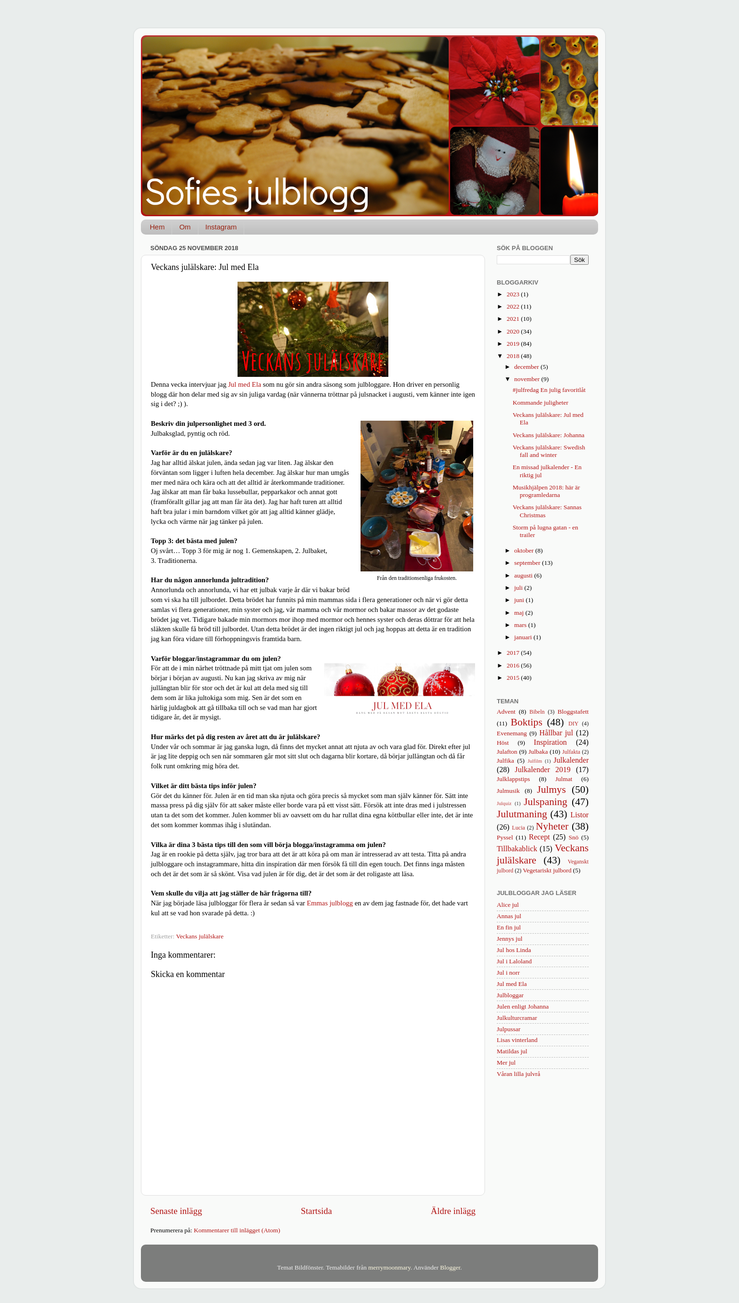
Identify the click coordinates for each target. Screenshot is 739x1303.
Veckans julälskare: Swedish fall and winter (549, 451)
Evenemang (512, 733)
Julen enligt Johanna (523, 1006)
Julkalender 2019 (542, 770)
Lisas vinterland (517, 1039)
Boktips (526, 722)
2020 (514, 331)
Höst (503, 742)
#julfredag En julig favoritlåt (549, 389)
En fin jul (509, 927)
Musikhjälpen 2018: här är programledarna (546, 491)
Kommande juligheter (540, 402)
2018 (514, 355)
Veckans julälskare (199, 936)
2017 (514, 652)
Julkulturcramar (517, 1017)
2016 (514, 665)
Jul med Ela (244, 384)
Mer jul (506, 1062)
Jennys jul (509, 938)
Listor (579, 815)
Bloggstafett (573, 711)
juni (520, 599)
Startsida (316, 1211)
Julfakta (571, 752)
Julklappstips (513, 778)
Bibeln (536, 712)
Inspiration (550, 742)
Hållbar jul (556, 733)
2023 (514, 294)
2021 (514, 318)
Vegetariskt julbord (547, 870)
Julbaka (538, 751)
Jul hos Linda (514, 949)
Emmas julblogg (330, 903)
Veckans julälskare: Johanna (548, 435)
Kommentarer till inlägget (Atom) (237, 1230)
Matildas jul (512, 1051)
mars (521, 624)
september (528, 562)
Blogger (450, 1267)
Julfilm (535, 761)
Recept (539, 837)
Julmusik (508, 790)
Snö (574, 837)
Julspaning (545, 801)
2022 (514, 306)
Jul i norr (508, 972)
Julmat (563, 778)
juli (519, 587)
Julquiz (504, 803)
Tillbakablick (517, 849)
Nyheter (552, 826)
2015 (514, 677)
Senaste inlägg (176, 1211)
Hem (157, 227)
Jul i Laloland (514, 961)
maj (520, 612)
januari (524, 637)
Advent (506, 711)
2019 (514, 343)
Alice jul (508, 904)
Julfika (505, 760)
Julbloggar (510, 995)
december (527, 366)
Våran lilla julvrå (518, 1073)
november (527, 379)
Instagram (221, 227)
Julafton (507, 751)
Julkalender (571, 760)
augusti (524, 575)
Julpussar (508, 1029)
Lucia (518, 827)
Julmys (551, 789)
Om (184, 227)
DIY (573, 723)
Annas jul (509, 916)
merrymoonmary (389, 1267)
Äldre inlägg (453, 1211)
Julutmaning (522, 814)
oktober (524, 550)
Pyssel (505, 837)
